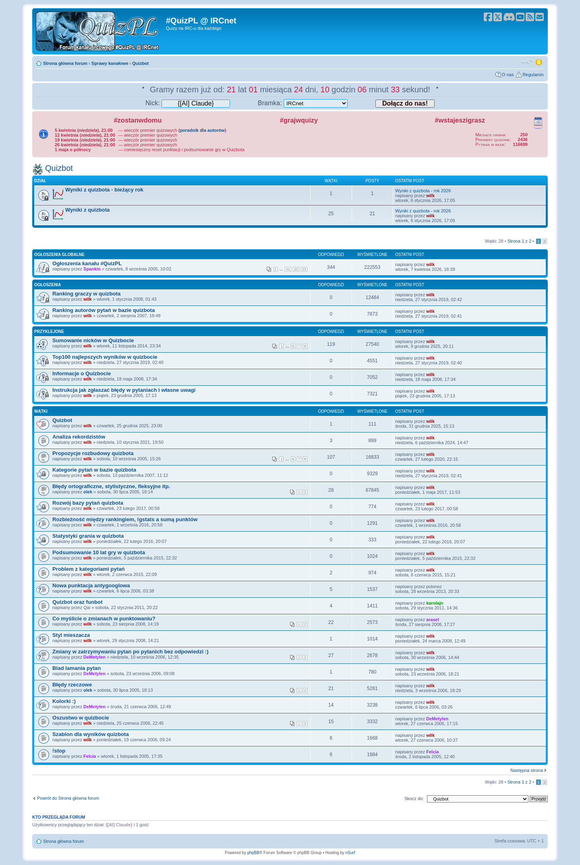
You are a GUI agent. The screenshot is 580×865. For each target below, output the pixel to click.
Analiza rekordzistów (78, 437)
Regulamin (533, 74)
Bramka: (303, 103)
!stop (58, 751)
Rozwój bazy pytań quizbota (87, 503)
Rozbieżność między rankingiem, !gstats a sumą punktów (125, 519)
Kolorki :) (64, 701)
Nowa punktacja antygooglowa (91, 585)
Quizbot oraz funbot (77, 602)
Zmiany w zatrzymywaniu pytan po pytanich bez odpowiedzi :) (130, 652)
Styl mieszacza (71, 635)
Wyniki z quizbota (87, 210)
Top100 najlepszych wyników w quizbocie (104, 357)
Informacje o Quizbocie (81, 373)
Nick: (187, 103)
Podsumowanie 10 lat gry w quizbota (98, 552)
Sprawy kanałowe (109, 63)
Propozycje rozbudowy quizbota (92, 453)
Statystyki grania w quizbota (88, 536)
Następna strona (526, 770)
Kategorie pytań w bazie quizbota (94, 470)
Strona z (519, 241)
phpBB (253, 852)
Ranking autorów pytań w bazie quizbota (103, 310)
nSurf (350, 852)
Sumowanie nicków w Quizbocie (93, 340)
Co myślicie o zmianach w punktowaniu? (103, 618)
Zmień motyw (539, 61)
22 (296, 269)
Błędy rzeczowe (72, 685)
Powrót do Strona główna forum (68, 798)
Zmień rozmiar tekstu (527, 61)
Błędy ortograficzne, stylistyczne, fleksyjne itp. (111, 486)
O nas (508, 74)
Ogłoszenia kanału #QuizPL (87, 263)
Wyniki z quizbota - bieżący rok (104, 190)
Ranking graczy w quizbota (86, 294)
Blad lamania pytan (76, 668)
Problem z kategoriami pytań (88, 569)
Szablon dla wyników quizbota (90, 734)
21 (288, 269)
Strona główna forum (65, 63)
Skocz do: (414, 798)
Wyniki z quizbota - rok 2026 (423, 190)
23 (304, 269)
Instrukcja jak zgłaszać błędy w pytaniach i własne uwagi (123, 390)
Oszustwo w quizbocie (80, 718)
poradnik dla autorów (202, 130)
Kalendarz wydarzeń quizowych (538, 121)
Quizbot (140, 63)
